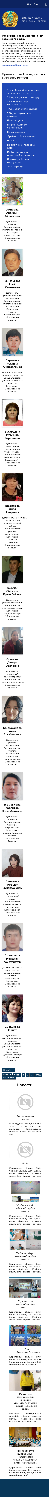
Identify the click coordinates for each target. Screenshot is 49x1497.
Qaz (29, 4)
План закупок (15, 120)
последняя (9, 1077)
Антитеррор (15, 166)
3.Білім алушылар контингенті (17, 103)
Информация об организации (17, 126)
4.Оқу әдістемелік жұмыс (22, 108)
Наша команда (16, 132)
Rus (36, 4)
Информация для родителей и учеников (20, 154)
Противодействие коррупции (18, 161)
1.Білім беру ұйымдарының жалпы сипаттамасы (23, 92)
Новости (12, 140)
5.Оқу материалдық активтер (19, 115)
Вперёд (8, 1070)
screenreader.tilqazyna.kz (15, 65)
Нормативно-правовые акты (21, 146)
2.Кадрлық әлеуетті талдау (23, 97)
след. (38, 1075)
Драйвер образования (21, 136)
